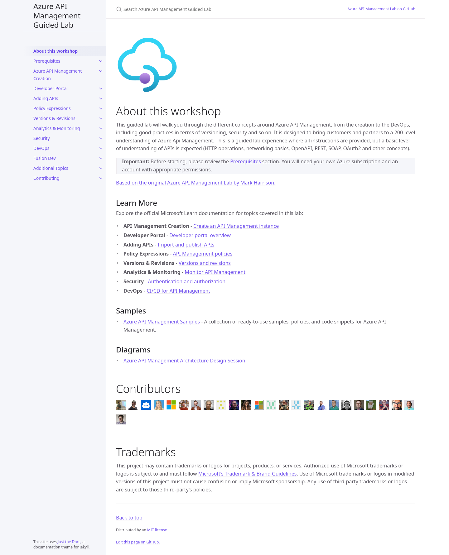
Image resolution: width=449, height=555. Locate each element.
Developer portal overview (200, 235)
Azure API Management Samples (161, 321)
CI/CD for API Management (178, 290)
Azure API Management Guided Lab (56, 15)
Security (41, 138)
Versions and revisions (205, 263)
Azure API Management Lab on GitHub (381, 9)
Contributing (46, 178)
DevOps (41, 148)
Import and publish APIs (186, 244)
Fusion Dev (44, 158)
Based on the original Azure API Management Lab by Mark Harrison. (196, 182)
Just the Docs (69, 541)
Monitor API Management (215, 272)
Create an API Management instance (236, 225)
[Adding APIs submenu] (101, 98)
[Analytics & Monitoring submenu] (101, 128)
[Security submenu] (101, 138)
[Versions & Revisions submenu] (101, 118)
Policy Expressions (52, 108)
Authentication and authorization (187, 281)
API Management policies (203, 253)
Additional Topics (50, 168)
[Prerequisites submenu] (101, 61)
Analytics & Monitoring (56, 128)
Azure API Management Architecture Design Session (184, 360)
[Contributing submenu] (101, 178)
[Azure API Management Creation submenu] (101, 71)
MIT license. (157, 530)
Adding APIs (45, 98)
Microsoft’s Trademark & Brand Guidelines (247, 473)
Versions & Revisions (54, 118)
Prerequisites (46, 61)
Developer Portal (50, 88)
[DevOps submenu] (101, 148)
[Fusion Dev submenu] (101, 158)
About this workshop (55, 51)
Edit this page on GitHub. (138, 542)
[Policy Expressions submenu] (101, 108)
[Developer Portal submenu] (101, 88)
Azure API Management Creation (57, 74)
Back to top (129, 517)
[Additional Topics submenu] (101, 168)
